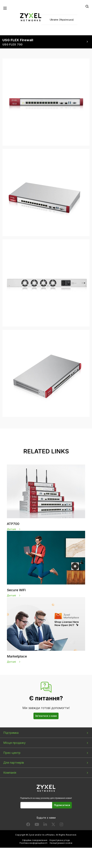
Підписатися (62, 805)
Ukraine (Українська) (62, 19)
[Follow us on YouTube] (37, 825)
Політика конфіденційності (33, 843)
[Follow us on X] (53, 825)
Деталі (11, 529)
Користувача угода (60, 840)
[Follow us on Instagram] (61, 825)
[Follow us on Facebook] (28, 825)
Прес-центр (11, 753)
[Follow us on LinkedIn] (45, 825)
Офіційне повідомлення (34, 840)
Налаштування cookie (61, 843)
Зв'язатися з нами (46, 716)
